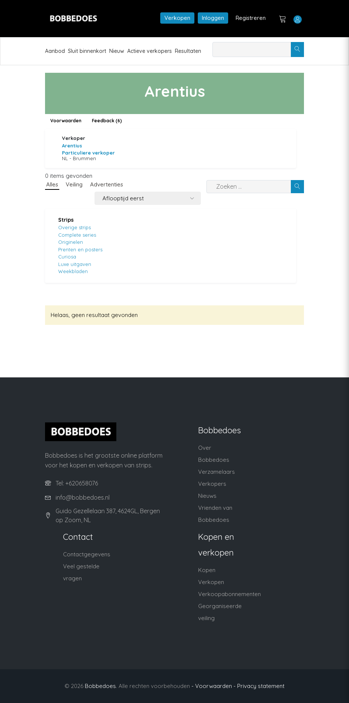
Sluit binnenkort (87, 51)
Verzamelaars (216, 471)
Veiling (74, 184)
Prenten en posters (80, 249)
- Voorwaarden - (213, 685)
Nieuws (207, 495)
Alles (52, 184)
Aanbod (55, 51)
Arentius (72, 146)
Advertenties (106, 184)
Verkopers (212, 483)
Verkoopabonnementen (229, 594)
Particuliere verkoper (88, 153)
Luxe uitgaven (74, 264)
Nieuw (116, 51)
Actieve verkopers (149, 51)
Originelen (70, 242)
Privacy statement (260, 685)
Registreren (251, 17)
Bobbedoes (100, 685)
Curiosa (67, 257)
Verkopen (177, 17)
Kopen (206, 570)
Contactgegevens (86, 554)
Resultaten (188, 51)
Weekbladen (73, 271)
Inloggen (213, 17)
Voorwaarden (65, 120)
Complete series (77, 235)
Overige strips (74, 227)
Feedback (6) (107, 120)
